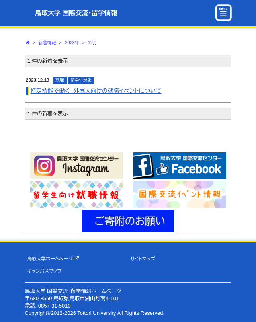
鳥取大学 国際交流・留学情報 (76, 13)
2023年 (72, 42)
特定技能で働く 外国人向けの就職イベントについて (96, 91)
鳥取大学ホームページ (53, 259)
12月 (92, 42)
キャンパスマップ (44, 270)
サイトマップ (142, 258)
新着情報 (47, 42)
